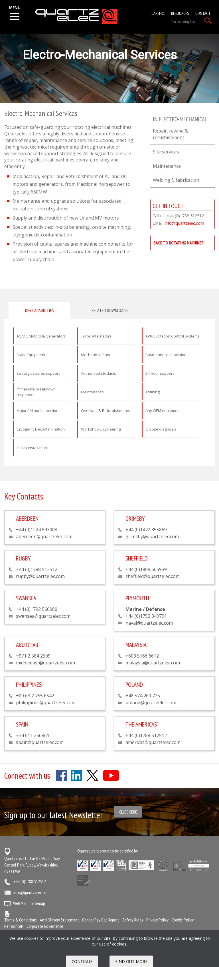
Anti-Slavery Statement (59, 920)
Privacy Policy (157, 920)
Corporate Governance (45, 926)
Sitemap (38, 903)
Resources (180, 13)
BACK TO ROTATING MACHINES (178, 243)
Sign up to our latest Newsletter (53, 814)
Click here (128, 812)
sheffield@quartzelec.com (152, 576)
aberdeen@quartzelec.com (44, 536)
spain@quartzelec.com (40, 742)
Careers (158, 13)
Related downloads (110, 310)
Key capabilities (39, 310)
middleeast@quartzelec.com (45, 663)
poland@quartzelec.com (150, 702)
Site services (166, 152)
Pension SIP (13, 926)
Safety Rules (132, 920)
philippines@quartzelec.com (46, 702)
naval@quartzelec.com (149, 623)
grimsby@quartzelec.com (152, 536)
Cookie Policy (183, 920)
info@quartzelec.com (184, 223)
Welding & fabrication (176, 180)
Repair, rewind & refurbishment (170, 134)
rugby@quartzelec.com (40, 576)
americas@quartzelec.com (153, 742)
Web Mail (20, 903)
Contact (202, 13)
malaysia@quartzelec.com (152, 663)
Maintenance (167, 166)
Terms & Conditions (20, 920)
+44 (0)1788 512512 (29, 881)
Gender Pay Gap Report (100, 920)
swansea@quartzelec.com (43, 616)
